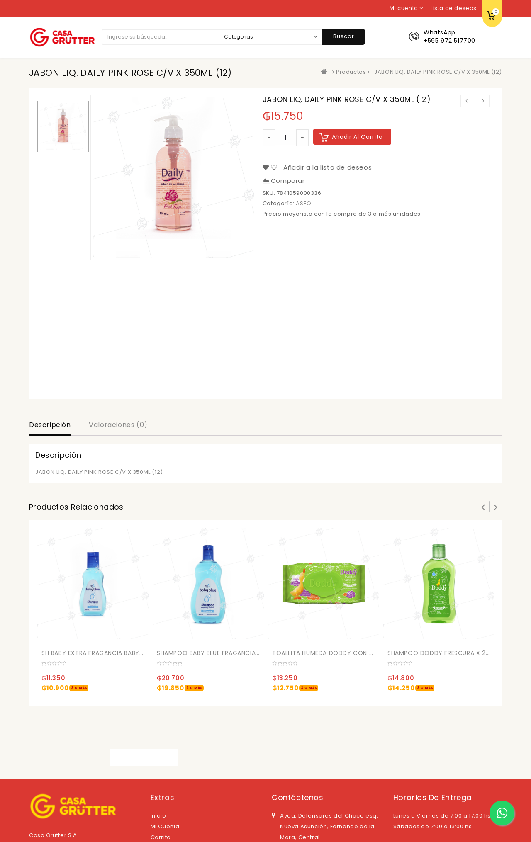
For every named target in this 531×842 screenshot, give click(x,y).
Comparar (288, 181)
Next (496, 506)
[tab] (50, 426)
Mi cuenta (165, 826)
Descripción (50, 424)
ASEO (303, 203)
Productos (351, 72)
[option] (63, 126)
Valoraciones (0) (118, 424)
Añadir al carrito (357, 137)
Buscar (343, 36)
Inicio (158, 816)
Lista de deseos (454, 8)
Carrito (161, 837)
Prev (483, 506)
